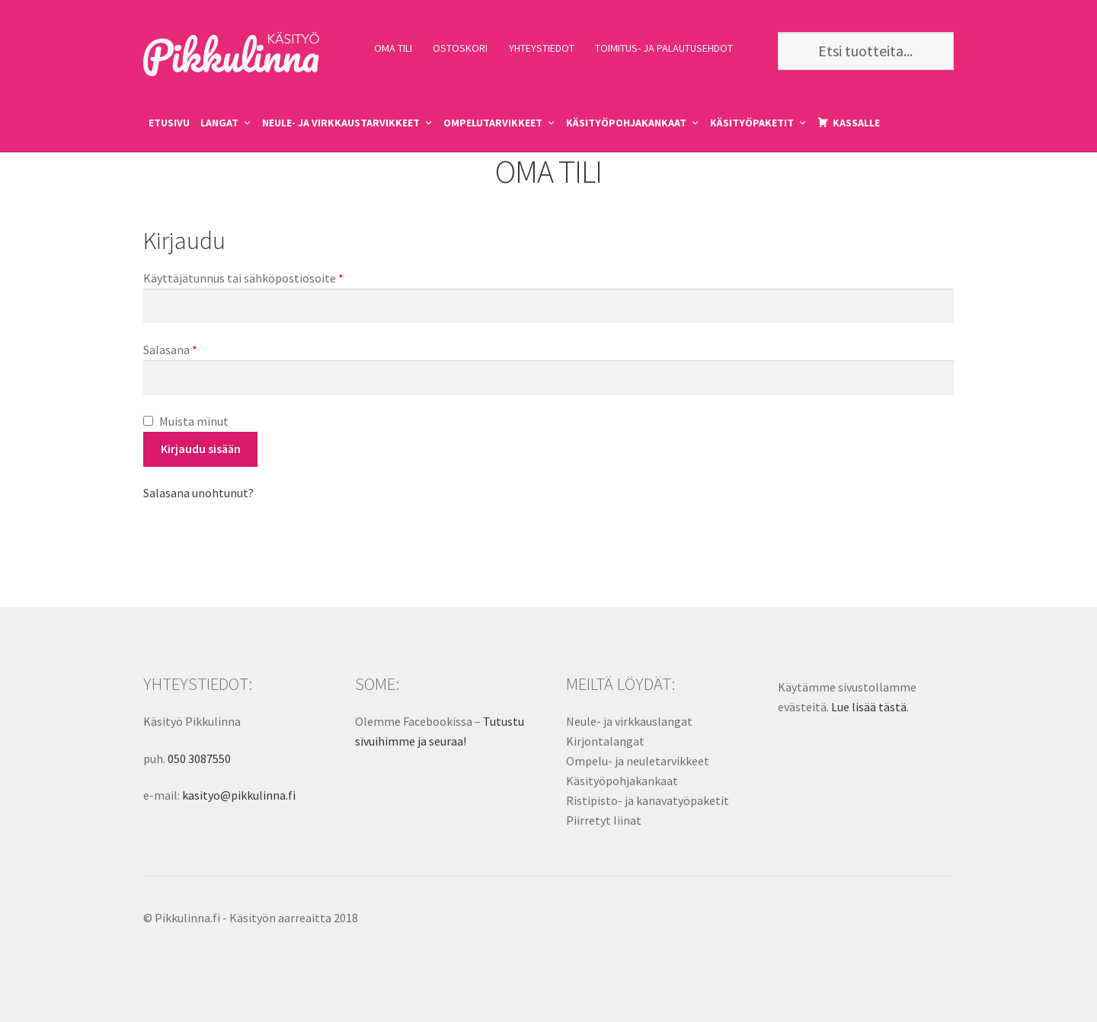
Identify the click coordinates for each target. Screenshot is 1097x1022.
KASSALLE (856, 122)
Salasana (170, 349)
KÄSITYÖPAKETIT (752, 122)
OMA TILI (393, 48)
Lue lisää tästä (869, 706)
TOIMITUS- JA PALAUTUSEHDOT (664, 48)
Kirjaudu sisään (201, 448)
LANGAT (219, 122)
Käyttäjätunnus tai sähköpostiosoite (243, 278)
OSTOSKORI (460, 48)
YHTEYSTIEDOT (541, 48)
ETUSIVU (169, 122)
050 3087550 (199, 758)
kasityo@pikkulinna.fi (239, 795)
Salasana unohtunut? (198, 492)
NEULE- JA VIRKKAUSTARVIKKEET (341, 122)
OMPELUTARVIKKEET (492, 122)
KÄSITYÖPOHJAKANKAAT (626, 122)
